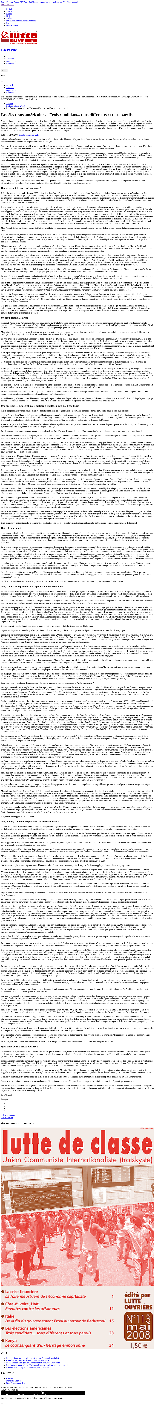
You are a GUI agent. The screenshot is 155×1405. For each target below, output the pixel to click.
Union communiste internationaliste (47, 2)
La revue (9, 50)
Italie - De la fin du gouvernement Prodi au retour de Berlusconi (33, 1363)
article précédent (8, 1115)
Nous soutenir (73, 2)
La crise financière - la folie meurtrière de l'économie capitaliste (33, 1358)
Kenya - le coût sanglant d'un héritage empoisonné (27, 1367)
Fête (65, 2)
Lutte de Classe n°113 (15, 106)
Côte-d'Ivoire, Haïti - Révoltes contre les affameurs (27, 1360)
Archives (10, 59)
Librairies (10, 63)
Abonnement (11, 61)
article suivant (7, 1117)
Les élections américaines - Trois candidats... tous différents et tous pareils (37, 1365)
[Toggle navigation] (4, 70)
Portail (4, 2)
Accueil (9, 85)
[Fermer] (2, 81)
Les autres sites (7, 4)
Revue (17, 2)
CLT (22, 2)
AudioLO (28, 2)
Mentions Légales (13, 1381)
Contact (9, 1378)
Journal (10, 2)
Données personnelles (15, 1383)
